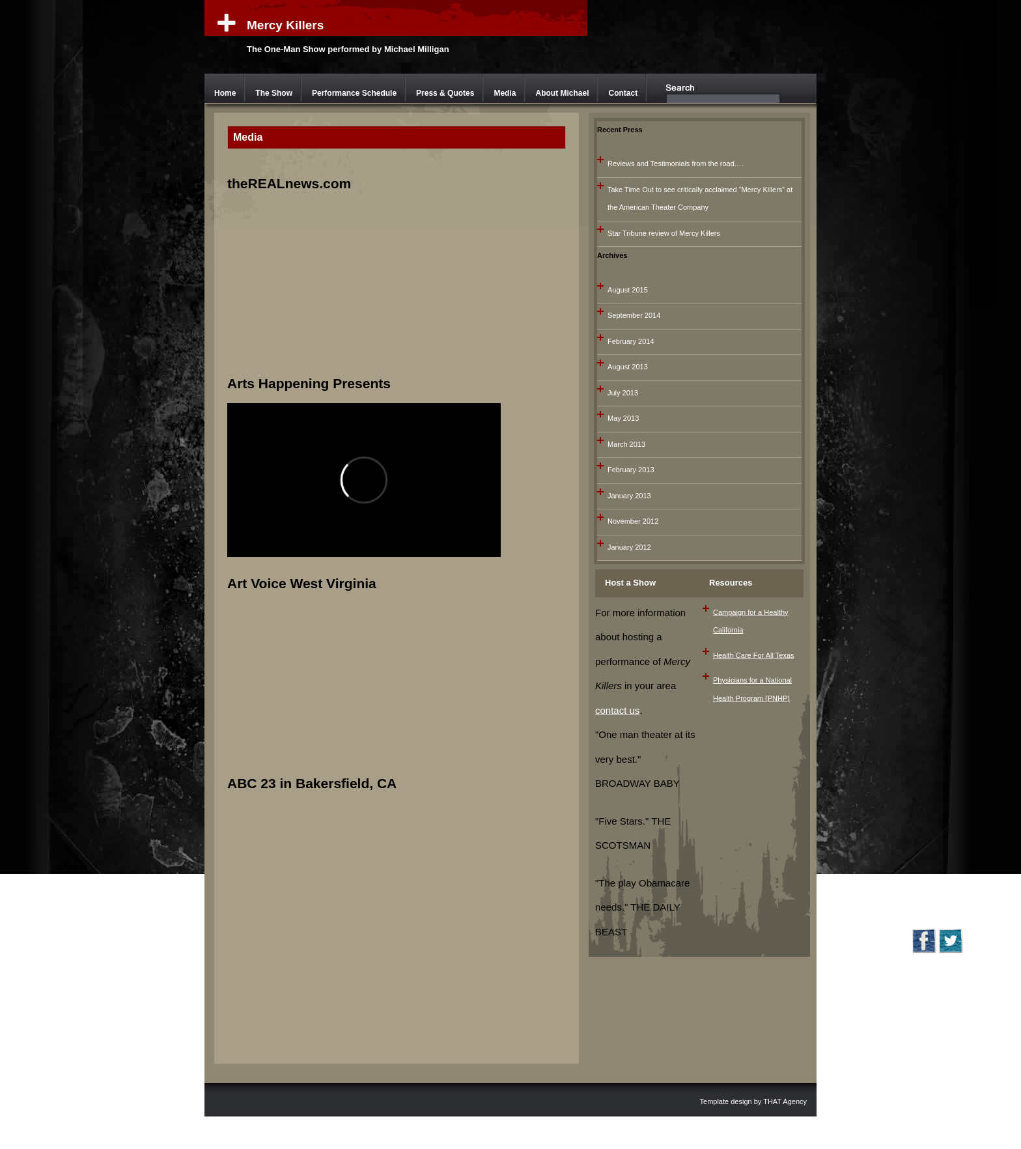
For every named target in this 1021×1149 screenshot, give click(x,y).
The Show (273, 93)
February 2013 (631, 470)
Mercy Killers (285, 25)
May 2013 (623, 418)
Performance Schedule (354, 93)
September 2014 (634, 315)
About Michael (562, 93)
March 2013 (626, 444)
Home (225, 93)
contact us (617, 710)
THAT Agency (785, 1101)
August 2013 (628, 367)
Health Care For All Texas (753, 655)
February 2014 (631, 341)
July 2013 (623, 393)
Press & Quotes (445, 93)
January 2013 (629, 496)
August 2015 (628, 290)
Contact (622, 93)
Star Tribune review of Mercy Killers (664, 233)
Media (505, 93)
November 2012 (633, 521)
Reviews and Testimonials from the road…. (676, 163)
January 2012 (629, 547)
